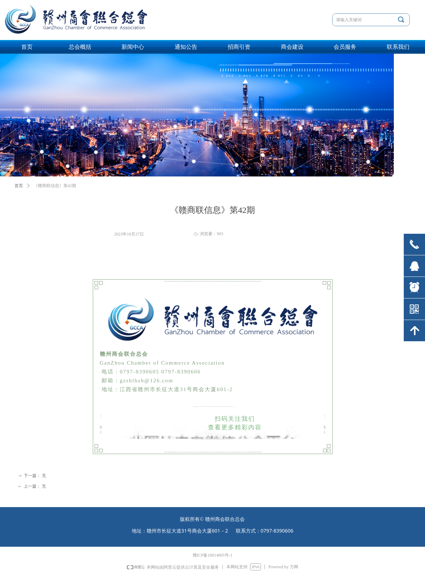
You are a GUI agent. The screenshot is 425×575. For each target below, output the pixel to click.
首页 (19, 185)
